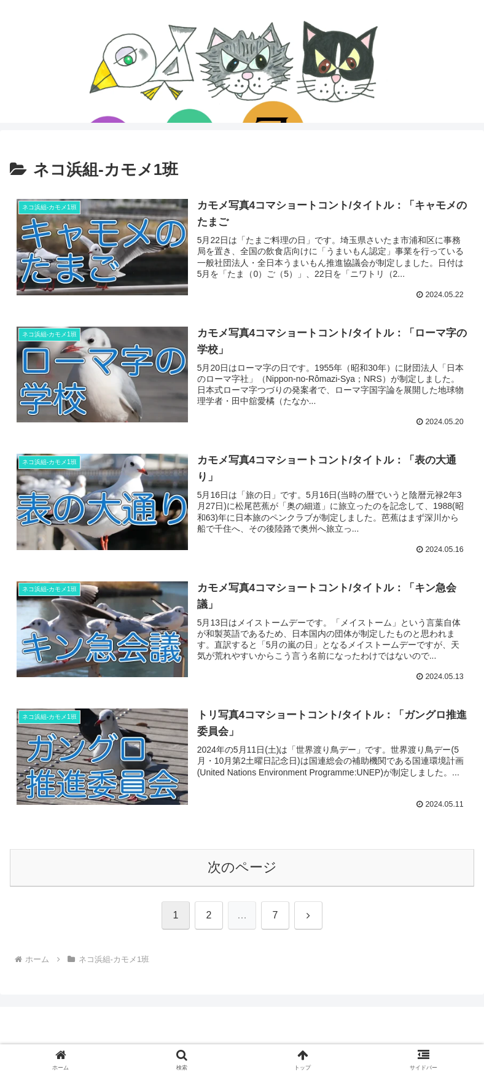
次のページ (242, 867)
